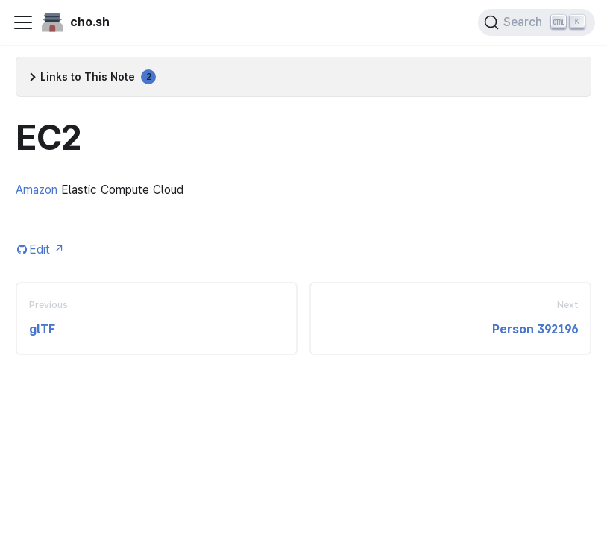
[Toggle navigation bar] (23, 22)
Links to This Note (98, 76)
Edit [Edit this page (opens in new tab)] (47, 249)
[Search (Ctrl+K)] (536, 22)
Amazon (36, 190)
